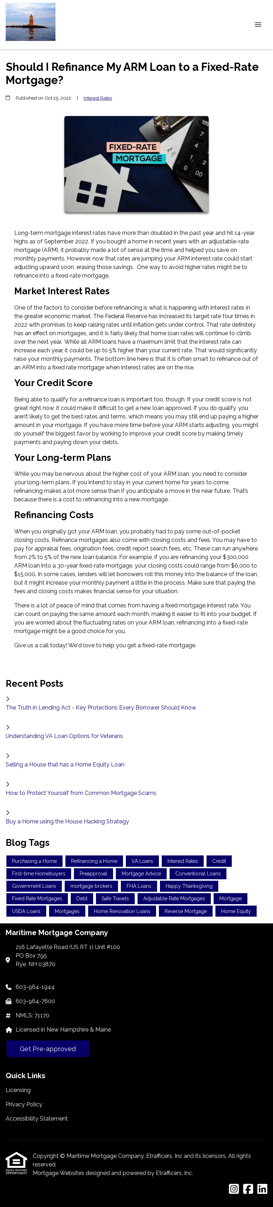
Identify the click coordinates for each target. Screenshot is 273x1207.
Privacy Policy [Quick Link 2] (24, 1104)
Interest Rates (98, 98)
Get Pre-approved (48, 1049)
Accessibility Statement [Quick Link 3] (37, 1118)
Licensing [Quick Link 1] (18, 1090)
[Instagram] (234, 1189)
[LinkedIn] (262, 1189)
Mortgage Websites (59, 1173)
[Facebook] (248, 1189)
